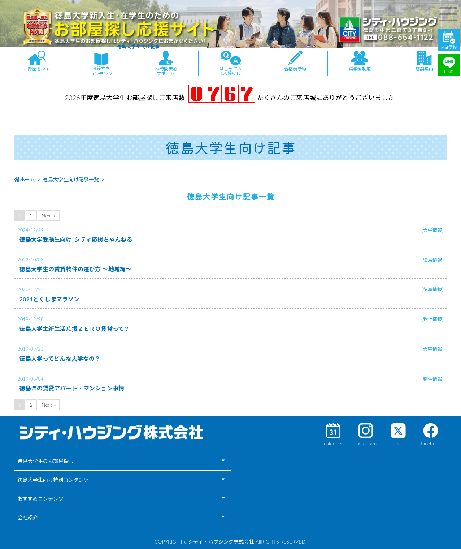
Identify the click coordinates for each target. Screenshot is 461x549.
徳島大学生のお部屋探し (46, 461)
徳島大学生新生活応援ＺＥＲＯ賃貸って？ (74, 328)
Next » (49, 215)
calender (333, 443)
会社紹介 (28, 517)
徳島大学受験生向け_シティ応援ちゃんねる (75, 239)
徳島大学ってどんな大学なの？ (60, 358)
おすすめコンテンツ (41, 499)
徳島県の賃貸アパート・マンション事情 (72, 388)
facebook (431, 443)
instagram (366, 443)
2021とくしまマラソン (49, 298)
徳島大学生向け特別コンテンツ (53, 480)
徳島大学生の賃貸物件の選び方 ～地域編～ (75, 268)
